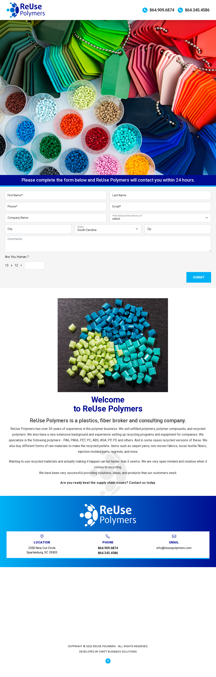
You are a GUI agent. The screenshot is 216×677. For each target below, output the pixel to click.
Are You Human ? (17, 257)
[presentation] (187, 261)
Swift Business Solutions (118, 651)
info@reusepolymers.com (174, 548)
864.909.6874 (158, 10)
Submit (199, 277)
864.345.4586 (193, 10)
